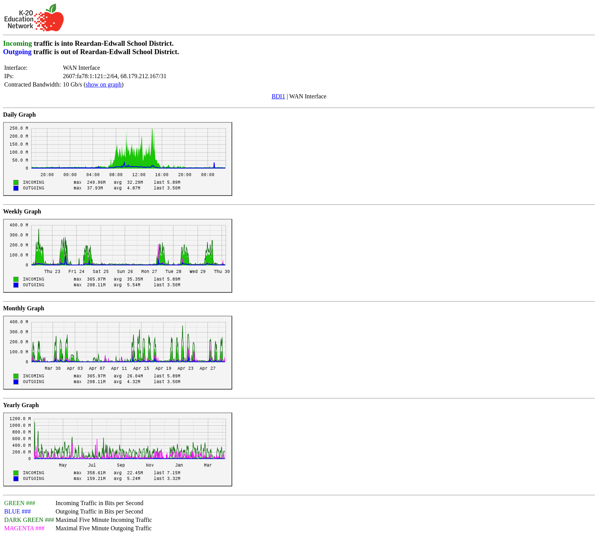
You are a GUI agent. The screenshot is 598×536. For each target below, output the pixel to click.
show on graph (104, 84)
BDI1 (278, 96)
